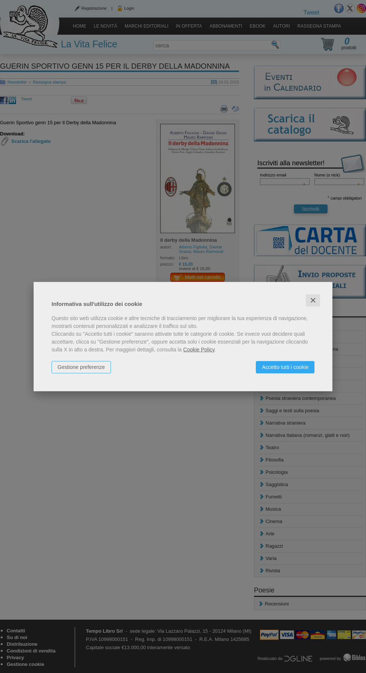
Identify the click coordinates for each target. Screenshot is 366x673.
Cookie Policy (199, 349)
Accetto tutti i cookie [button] (285, 367)
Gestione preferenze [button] (81, 367)
